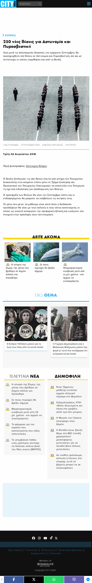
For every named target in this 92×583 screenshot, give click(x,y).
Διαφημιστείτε (38, 553)
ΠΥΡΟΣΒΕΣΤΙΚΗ (31, 145)
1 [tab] (6, 299)
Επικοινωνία (48, 550)
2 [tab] (11, 299)
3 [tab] (15, 299)
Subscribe (55, 553)
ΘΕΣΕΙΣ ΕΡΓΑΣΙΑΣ (53, 145)
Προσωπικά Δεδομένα (70, 550)
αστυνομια (12, 145)
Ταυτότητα (32, 550)
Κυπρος (10, 35)
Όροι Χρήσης (15, 550)
